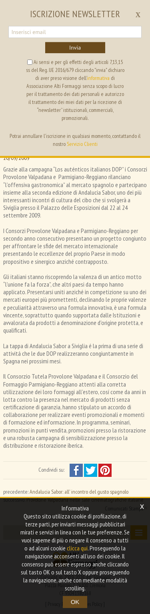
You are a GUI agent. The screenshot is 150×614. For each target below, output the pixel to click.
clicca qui (77, 548)
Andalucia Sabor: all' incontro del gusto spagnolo (79, 491)
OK (75, 601)
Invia (75, 47)
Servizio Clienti (82, 144)
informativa (98, 78)
